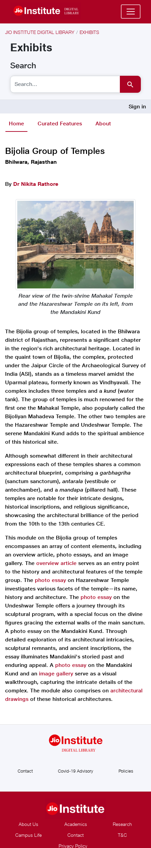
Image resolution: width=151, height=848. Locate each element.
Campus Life (28, 835)
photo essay (50, 580)
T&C (122, 835)
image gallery (57, 673)
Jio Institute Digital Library (39, 32)
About (103, 123)
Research (122, 824)
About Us (28, 824)
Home (16, 123)
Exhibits (89, 32)
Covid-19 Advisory (75, 771)
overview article (57, 563)
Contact (25, 771)
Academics (75, 824)
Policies (125, 771)
